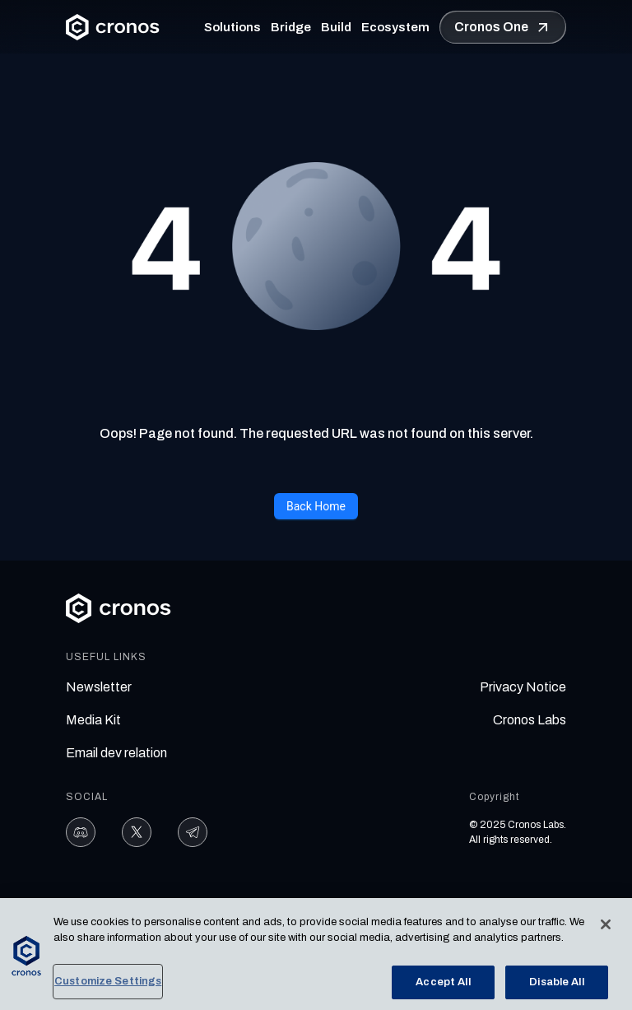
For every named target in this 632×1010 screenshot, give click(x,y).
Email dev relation (116, 753)
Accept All (443, 985)
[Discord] (80, 832)
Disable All (556, 985)
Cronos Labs (529, 720)
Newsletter (99, 687)
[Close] (606, 928)
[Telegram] (192, 832)
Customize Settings (107, 984)
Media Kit (93, 720)
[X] (136, 832)
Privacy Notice (523, 687)
